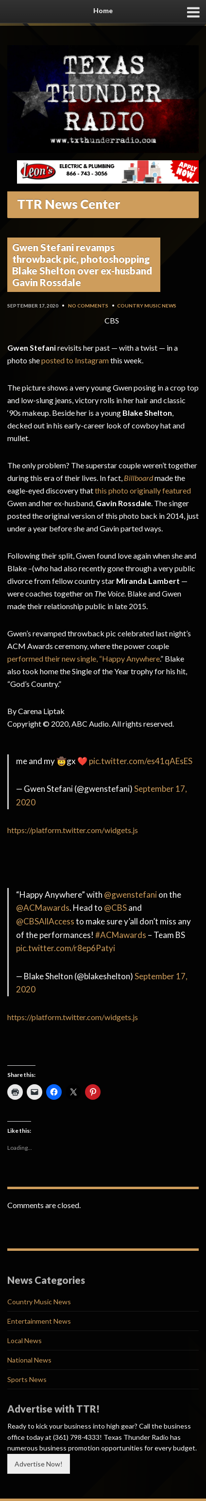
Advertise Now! (39, 1464)
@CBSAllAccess (45, 921)
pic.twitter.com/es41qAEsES (140, 761)
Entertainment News (39, 1321)
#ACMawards (120, 935)
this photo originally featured (143, 490)
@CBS (115, 908)
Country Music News (146, 305)
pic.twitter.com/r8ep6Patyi (65, 948)
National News (29, 1360)
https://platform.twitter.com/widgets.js (72, 830)
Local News (24, 1340)
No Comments (88, 305)
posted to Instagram (75, 360)
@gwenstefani (130, 894)
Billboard (138, 477)
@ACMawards (42, 908)
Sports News (27, 1379)
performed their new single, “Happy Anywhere (83, 658)
